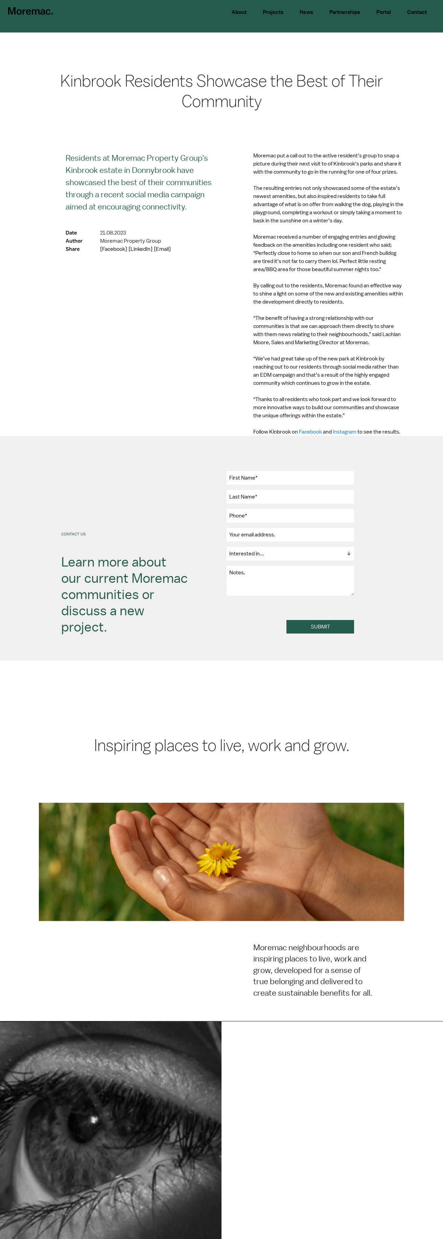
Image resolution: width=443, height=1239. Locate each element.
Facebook (310, 431)
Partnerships (344, 12)
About (239, 12)
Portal (383, 12)
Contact (417, 12)
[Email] (162, 249)
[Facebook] (113, 249)
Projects (273, 12)
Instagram (344, 431)
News (306, 12)
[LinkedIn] (141, 249)
